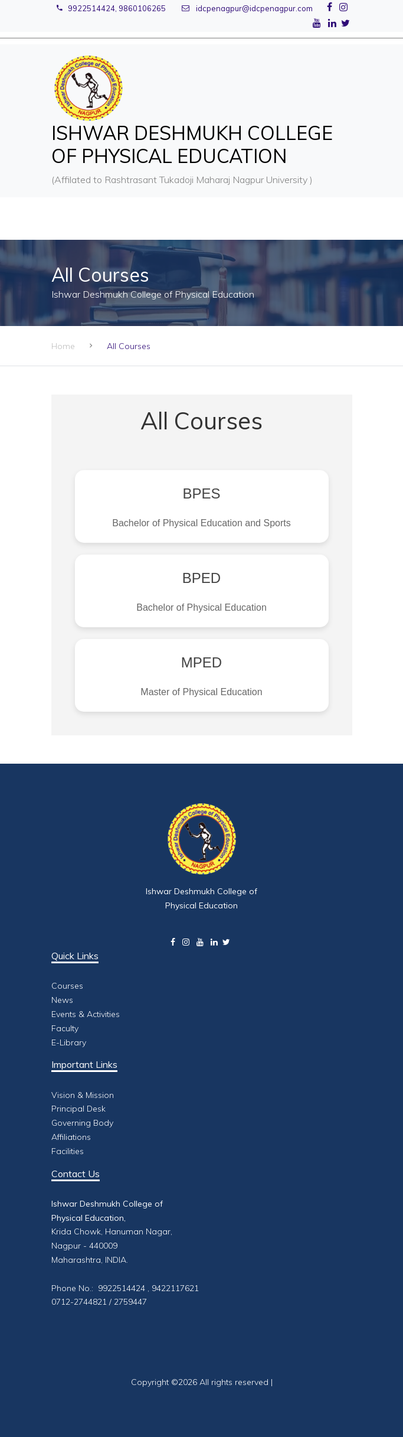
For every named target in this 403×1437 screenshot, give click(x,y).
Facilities (67, 1151)
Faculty (64, 1028)
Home (63, 346)
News (62, 1000)
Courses (67, 985)
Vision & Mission (82, 1095)
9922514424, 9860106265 (111, 8)
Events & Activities (85, 1014)
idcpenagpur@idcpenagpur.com (247, 8)
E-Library (68, 1042)
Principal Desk (78, 1108)
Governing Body (82, 1122)
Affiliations (71, 1137)
